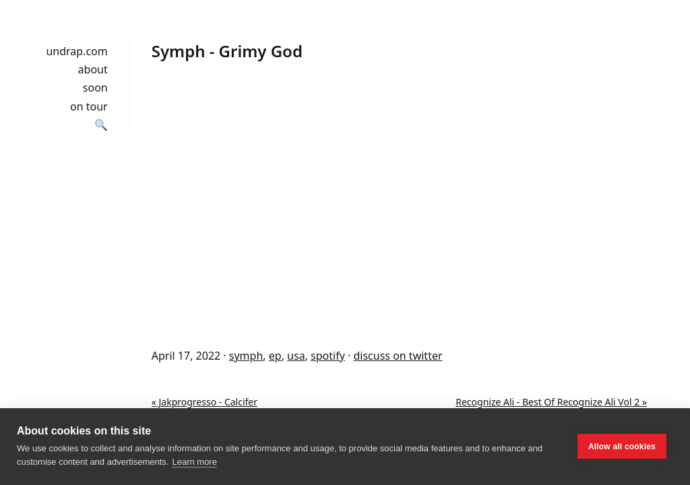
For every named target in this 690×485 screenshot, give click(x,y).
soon (95, 87)
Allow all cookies (622, 446)
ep (275, 355)
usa (296, 355)
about (93, 69)
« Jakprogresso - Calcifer (204, 401)
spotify (328, 355)
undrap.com (76, 51)
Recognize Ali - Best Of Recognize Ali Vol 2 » (551, 401)
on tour (89, 106)
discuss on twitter (397, 355)
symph (246, 355)
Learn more (194, 462)
